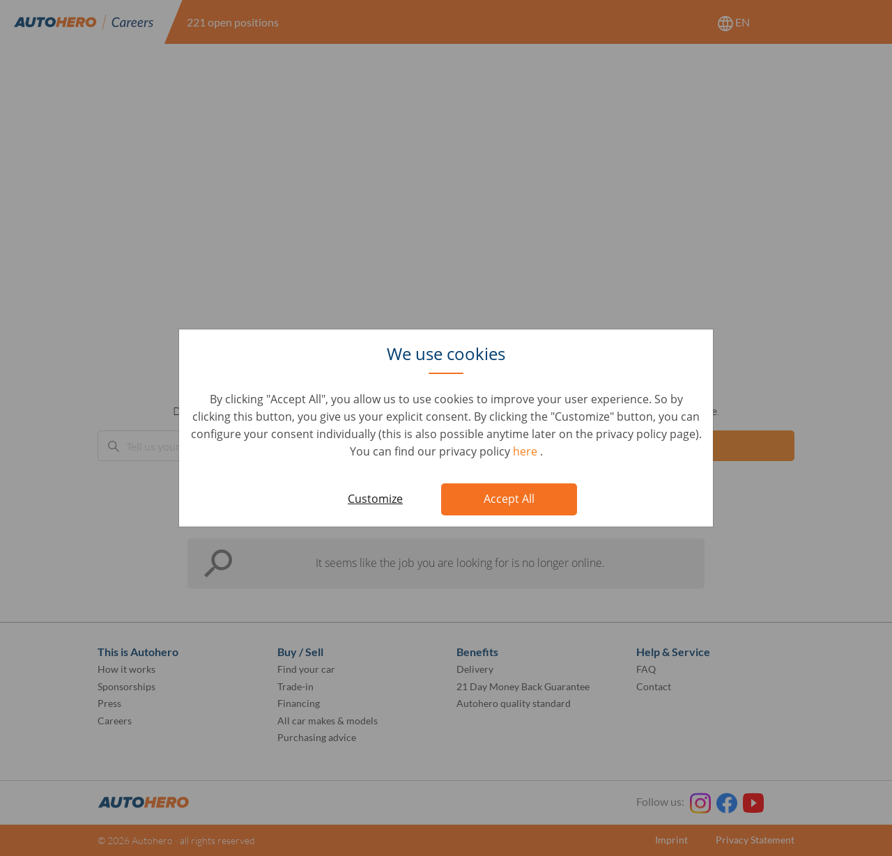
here (526, 451)
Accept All (509, 498)
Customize (375, 498)
